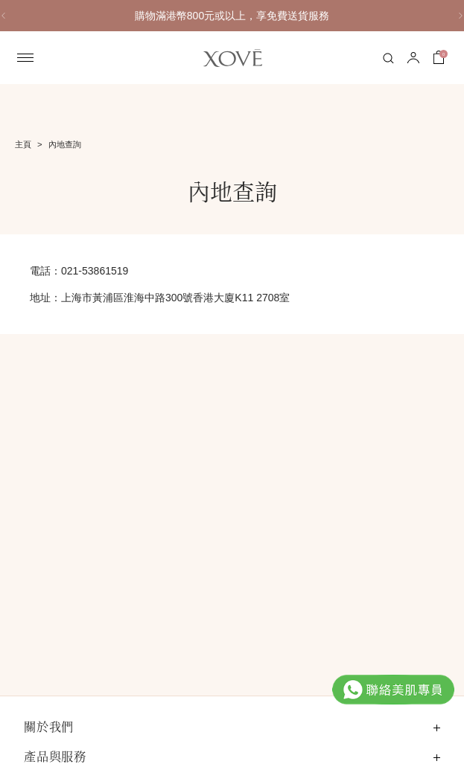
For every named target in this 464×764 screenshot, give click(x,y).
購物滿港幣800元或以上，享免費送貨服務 (306, 16)
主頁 (23, 144)
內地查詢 (64, 144)
